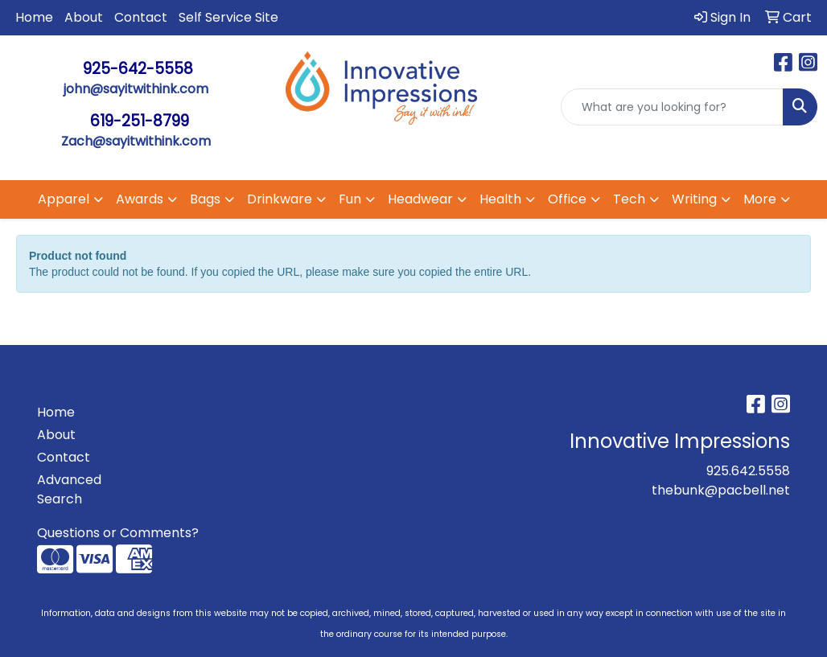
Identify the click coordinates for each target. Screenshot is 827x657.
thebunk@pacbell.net (721, 490)
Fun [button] (350, 199)
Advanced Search (69, 489)
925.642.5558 (748, 471)
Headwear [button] (420, 199)
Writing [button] (694, 199)
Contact (140, 17)
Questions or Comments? (118, 533)
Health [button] (500, 199)
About (83, 17)
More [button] (759, 199)
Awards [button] (139, 199)
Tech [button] (629, 199)
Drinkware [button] (279, 199)
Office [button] (567, 199)
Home (34, 17)
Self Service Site (228, 17)
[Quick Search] (672, 106)
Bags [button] (205, 199)
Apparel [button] (63, 199)
